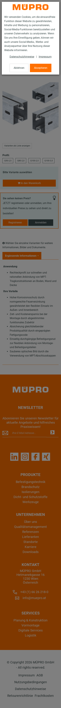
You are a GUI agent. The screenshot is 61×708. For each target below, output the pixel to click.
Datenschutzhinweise (22, 56)
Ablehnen (19, 67)
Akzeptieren (40, 67)
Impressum (45, 56)
